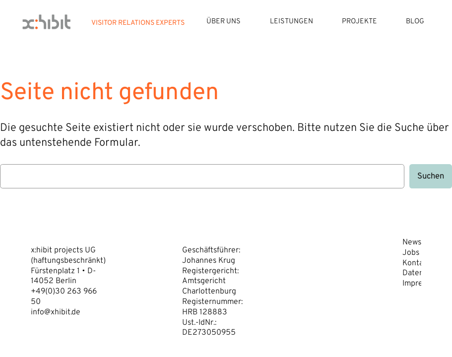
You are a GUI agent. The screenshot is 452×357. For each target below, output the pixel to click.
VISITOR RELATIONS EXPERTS (138, 23)
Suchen (430, 176)
